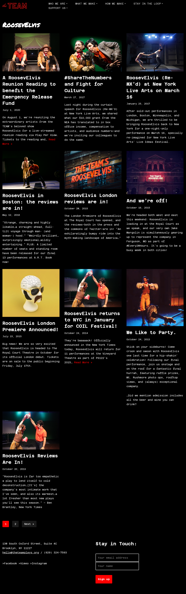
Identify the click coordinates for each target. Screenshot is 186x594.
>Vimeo (24, 564)
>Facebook (9, 564)
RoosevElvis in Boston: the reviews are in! (30, 202)
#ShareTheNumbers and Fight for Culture (88, 84)
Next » (29, 524)
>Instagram (38, 564)
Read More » (83, 363)
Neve (5, 589)
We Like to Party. (151, 333)
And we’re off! (147, 201)
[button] (66, 3)
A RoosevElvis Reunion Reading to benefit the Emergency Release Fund (29, 90)
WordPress (40, 589)
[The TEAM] (14, 6)
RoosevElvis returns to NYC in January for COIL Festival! (92, 320)
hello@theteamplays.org (20, 553)
